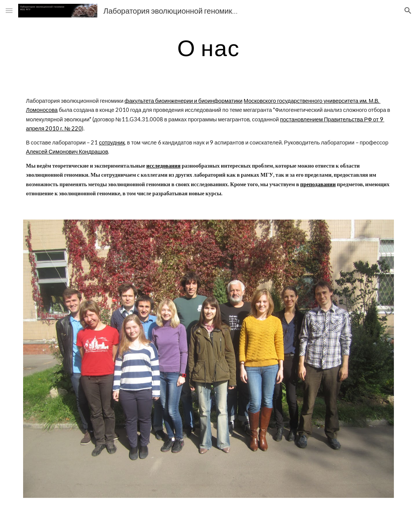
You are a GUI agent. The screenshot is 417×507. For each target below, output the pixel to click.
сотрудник (112, 142)
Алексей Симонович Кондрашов (67, 151)
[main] (208, 47)
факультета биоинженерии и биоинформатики (183, 100)
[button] (9, 10)
